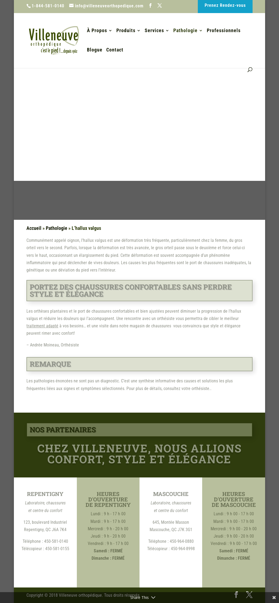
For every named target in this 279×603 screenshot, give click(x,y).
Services (154, 31)
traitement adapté (42, 325)
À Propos (97, 31)
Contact (114, 50)
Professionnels (224, 31)
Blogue (94, 50)
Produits (125, 31)
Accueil (33, 228)
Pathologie (185, 31)
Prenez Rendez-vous (225, 5)
